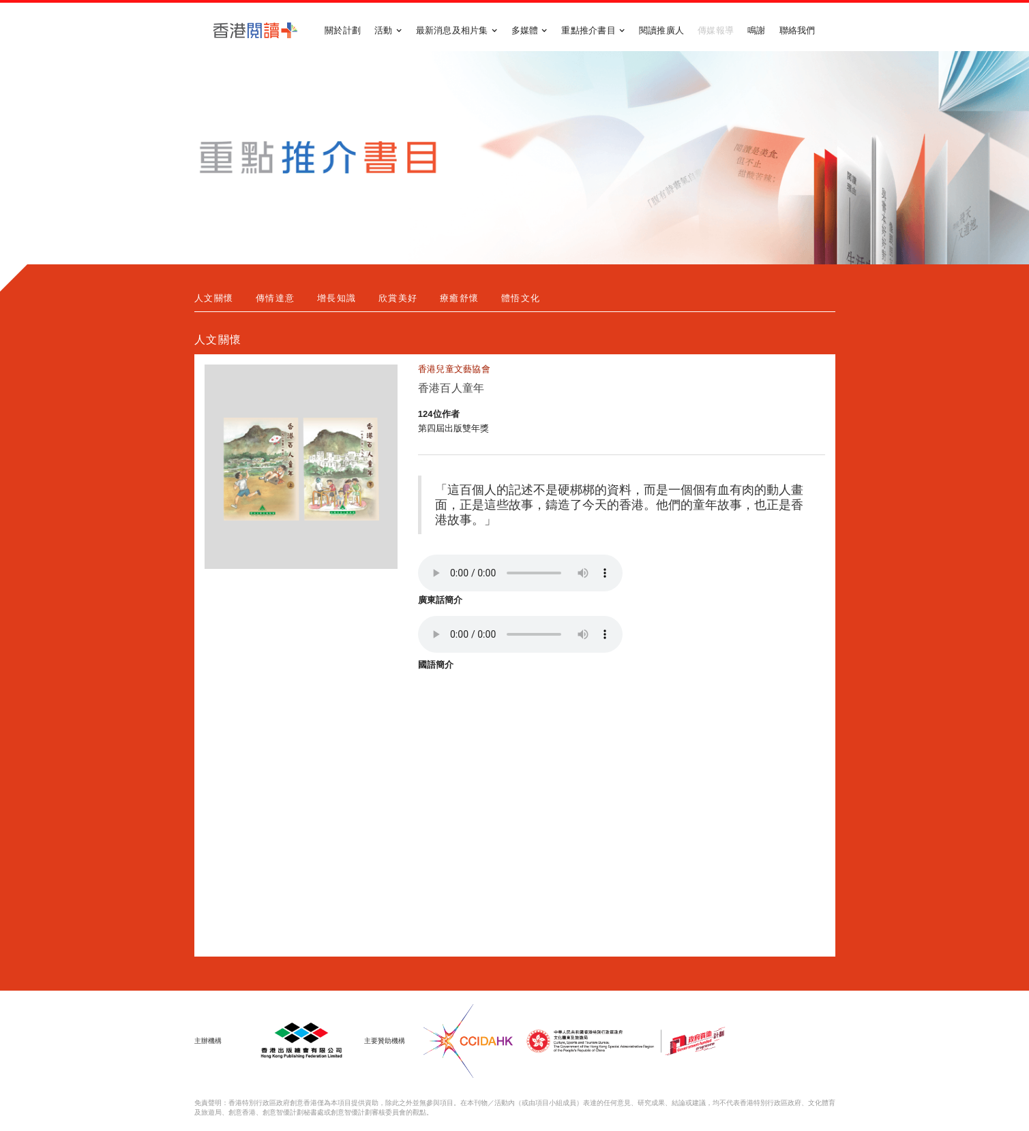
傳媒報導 (716, 30)
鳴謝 (756, 30)
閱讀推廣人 (661, 30)
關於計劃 (343, 30)
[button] (388, 30)
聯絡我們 (797, 30)
